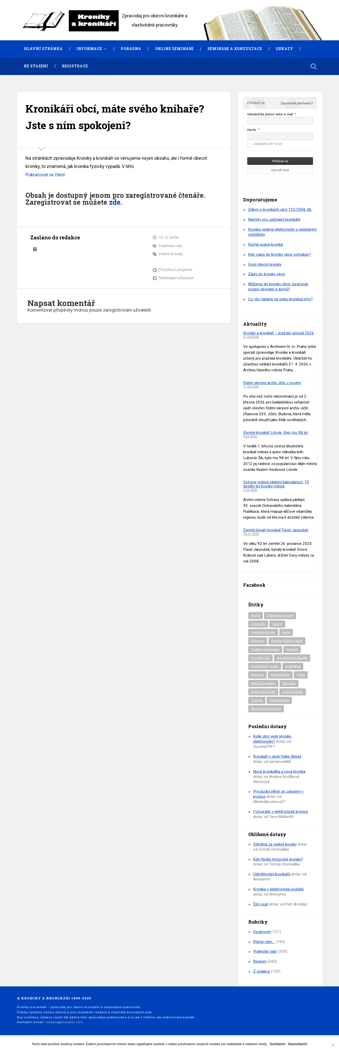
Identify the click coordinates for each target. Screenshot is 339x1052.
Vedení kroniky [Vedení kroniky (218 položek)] (292, 692)
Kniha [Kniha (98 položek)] (286, 632)
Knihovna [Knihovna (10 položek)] (257, 641)
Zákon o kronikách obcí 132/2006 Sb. (280, 209)
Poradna (131, 48)
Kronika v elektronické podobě (278, 889)
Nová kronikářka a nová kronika (279, 771)
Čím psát (260, 904)
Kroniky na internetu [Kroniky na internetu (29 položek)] (265, 649)
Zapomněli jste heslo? (296, 103)
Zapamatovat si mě (264, 144)
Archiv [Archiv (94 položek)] (255, 615)
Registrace (75, 66)
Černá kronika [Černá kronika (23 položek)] (279, 700)
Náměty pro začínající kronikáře (274, 219)
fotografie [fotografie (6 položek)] (258, 624)
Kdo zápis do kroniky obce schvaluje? (279, 254)
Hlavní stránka (43, 48)
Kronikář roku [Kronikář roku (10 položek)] (260, 658)
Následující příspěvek (176, 278)
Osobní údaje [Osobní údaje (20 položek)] (280, 675)
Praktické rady (170, 245)
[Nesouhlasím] (332, 1044)
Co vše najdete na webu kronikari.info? (280, 299)
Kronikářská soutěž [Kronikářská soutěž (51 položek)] (264, 666)
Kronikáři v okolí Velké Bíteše (277, 756)
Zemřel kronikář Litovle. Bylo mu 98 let (275, 432)
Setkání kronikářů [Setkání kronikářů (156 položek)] (263, 683)
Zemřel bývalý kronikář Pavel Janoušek (275, 530)
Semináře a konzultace (234, 48)
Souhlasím (277, 1044)
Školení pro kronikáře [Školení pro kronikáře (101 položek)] (266, 709)
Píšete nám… (264, 941)
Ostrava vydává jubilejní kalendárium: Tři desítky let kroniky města (276, 484)
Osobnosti (261, 931)
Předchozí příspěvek (175, 269)
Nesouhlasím (297, 1044)
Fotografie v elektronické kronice (280, 811)
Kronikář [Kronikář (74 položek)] (292, 649)
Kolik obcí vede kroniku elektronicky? (272, 739)
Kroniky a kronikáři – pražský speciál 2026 (278, 333)
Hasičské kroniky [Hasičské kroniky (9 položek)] (263, 632)
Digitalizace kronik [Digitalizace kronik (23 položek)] (280, 615)
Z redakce (261, 971)
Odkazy (284, 48)
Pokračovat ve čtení (45, 174)
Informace (89, 48)
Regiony (260, 961)
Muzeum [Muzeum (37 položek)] (257, 675)
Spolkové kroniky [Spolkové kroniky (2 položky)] (263, 692)
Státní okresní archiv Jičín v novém (272, 383)
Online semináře (174, 48)
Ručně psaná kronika (265, 244)
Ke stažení (36, 66)
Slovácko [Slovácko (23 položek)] (289, 683)
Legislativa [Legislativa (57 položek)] (293, 666)
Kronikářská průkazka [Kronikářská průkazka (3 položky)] (292, 658)
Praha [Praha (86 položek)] (301, 675)
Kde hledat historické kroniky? (278, 859)
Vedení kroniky (171, 254)
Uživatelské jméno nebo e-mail (270, 114)
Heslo (251, 129)
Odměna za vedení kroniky (275, 844)
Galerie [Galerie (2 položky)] (277, 624)
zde (115, 202)
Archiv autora (35, 249)
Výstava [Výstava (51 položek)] (257, 700)
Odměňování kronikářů (271, 874)
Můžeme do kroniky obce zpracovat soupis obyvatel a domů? (278, 286)
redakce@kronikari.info (64, 1022)
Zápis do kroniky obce (266, 274)
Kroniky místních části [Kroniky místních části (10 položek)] (287, 641)
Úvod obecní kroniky (264, 264)
